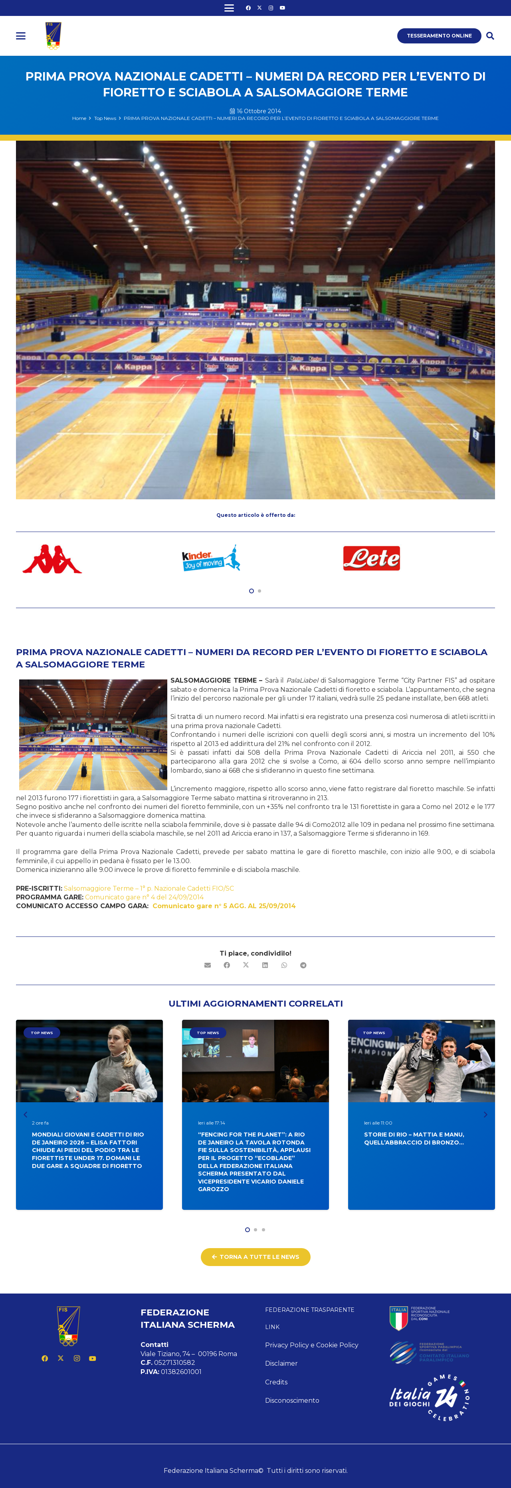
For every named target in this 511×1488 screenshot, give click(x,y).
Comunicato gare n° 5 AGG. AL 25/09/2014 (224, 906)
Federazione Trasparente (310, 1309)
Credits (276, 1382)
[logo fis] (53, 36)
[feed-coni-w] (442, 1318)
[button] (229, 8)
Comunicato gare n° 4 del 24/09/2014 (144, 897)
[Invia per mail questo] (207, 965)
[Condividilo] (226, 965)
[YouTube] (282, 8)
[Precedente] (25, 1114)
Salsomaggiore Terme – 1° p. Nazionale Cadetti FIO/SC (149, 888)
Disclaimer (281, 1363)
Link (272, 1327)
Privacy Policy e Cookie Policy (311, 1345)
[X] (259, 8)
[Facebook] (248, 8)
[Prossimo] (485, 1114)
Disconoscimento (292, 1400)
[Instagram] (271, 8)
